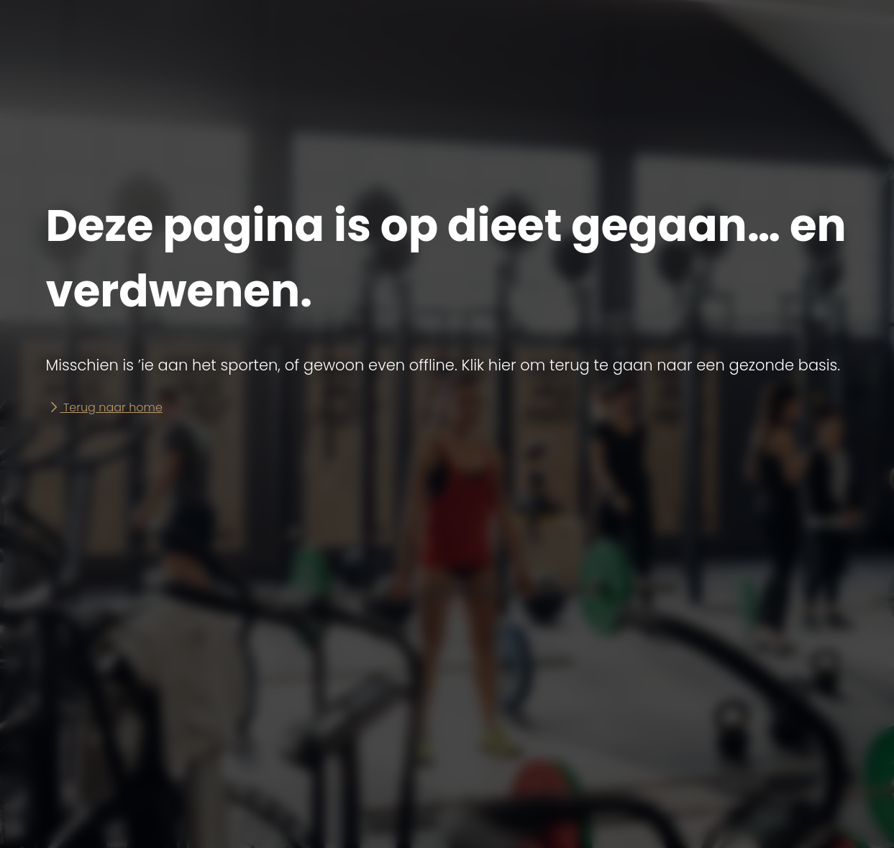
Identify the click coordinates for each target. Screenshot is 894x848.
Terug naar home (104, 407)
